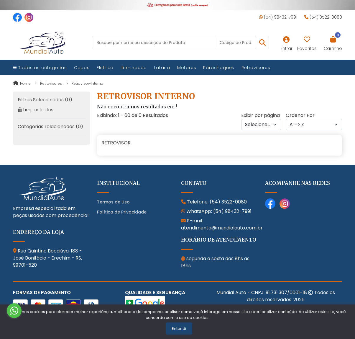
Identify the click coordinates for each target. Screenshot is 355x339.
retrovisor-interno (87, 83)
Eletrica (105, 68)
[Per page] (261, 124)
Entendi (179, 328)
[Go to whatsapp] (14, 310)
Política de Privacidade (122, 212)
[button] (262, 42)
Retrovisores (255, 68)
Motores (186, 68)
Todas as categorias (40, 68)
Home (22, 83)
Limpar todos (35, 109)
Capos (82, 68)
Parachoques (218, 68)
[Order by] (314, 124)
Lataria (162, 68)
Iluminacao (134, 68)
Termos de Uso (113, 202)
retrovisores (51, 83)
